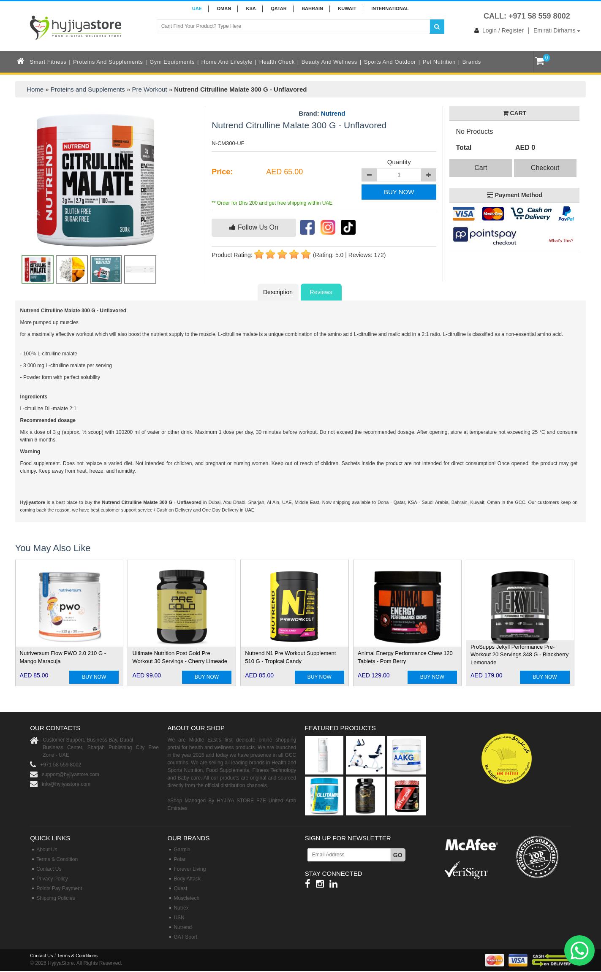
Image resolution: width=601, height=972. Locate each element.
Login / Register (497, 30)
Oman (224, 8)
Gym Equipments (172, 62)
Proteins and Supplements (108, 62)
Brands (471, 62)
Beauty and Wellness (329, 62)
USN (179, 918)
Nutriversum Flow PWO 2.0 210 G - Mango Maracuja (63, 657)
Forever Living (190, 869)
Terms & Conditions (77, 955)
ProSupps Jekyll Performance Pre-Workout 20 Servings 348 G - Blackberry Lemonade (519, 655)
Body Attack (187, 879)
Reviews (321, 292)
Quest (180, 888)
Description (278, 292)
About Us (46, 850)
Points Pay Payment (59, 888)
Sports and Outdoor (390, 62)
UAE (197, 8)
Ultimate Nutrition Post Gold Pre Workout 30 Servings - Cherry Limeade (179, 657)
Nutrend (333, 113)
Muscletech (186, 898)
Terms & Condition (57, 859)
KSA (251, 8)
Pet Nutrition (439, 62)
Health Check (277, 62)
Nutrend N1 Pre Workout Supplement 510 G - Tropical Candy (290, 657)
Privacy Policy (52, 879)
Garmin (182, 850)
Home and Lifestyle (227, 62)
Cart (480, 167)
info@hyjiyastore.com (66, 784)
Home (35, 89)
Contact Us (48, 869)
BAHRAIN (312, 8)
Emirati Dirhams (556, 30)
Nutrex (181, 908)
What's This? (561, 240)
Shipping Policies (55, 898)
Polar (179, 859)
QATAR (278, 8)
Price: (222, 172)
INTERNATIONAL (390, 8)
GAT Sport (185, 937)
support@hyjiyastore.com (70, 774)
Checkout (545, 167)
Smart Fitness (48, 62)
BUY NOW (399, 191)
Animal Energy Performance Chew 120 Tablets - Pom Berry (405, 657)
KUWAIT (347, 8)
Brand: (322, 113)
